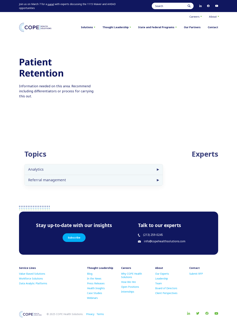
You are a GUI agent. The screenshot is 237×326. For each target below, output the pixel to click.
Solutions (88, 27)
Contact (213, 27)
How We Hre (128, 282)
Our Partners (192, 27)
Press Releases (96, 283)
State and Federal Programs (157, 27)
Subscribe (74, 237)
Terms (100, 314)
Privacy (90, 314)
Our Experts (162, 273)
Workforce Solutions (31, 278)
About (214, 16)
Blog (89, 273)
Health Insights (96, 288)
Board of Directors (166, 288)
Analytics (36, 172)
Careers (195, 16)
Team (158, 283)
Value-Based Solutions (32, 273)
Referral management (47, 183)
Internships (127, 291)
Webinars (92, 298)
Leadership (161, 278)
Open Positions (130, 286)
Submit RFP (196, 273)
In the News (94, 278)
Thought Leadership (116, 27)
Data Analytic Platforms (33, 283)
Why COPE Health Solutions (131, 275)
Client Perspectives (166, 293)
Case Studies (94, 293)
